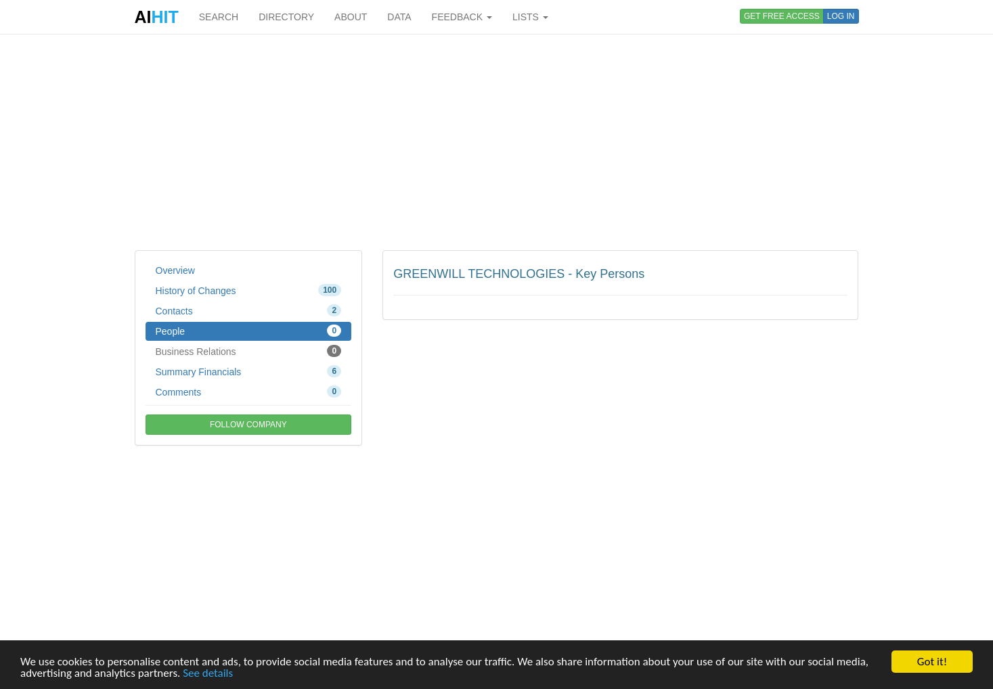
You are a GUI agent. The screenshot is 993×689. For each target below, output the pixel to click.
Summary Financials (249, 371)
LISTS (530, 16)
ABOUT (350, 16)
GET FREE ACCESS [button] (782, 16)
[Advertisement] (497, 142)
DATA (399, 16)
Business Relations (249, 351)
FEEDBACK (462, 16)
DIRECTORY (286, 16)
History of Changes (249, 290)
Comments (249, 391)
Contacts (249, 310)
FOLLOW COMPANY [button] (248, 424)
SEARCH (218, 16)
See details (208, 674)
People (249, 331)
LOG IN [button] (841, 16)
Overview (175, 270)
